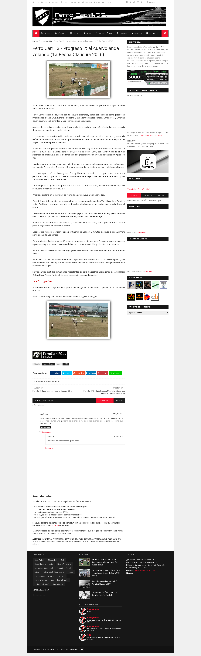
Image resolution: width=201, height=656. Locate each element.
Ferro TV (75, 33)
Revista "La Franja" (42, 587)
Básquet (60, 33)
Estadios (122, 33)
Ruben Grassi (58, 587)
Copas (100, 33)
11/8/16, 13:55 (117, 417)
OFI (109, 33)
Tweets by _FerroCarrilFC (138, 189)
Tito (89, 638)
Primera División (45, 41)
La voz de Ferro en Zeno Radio (150, 136)
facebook (117, 404)
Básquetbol (52, 563)
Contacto (107, 2)
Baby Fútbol (39, 563)
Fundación (54, 2)
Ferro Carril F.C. (103, 404)
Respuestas (47, 435)
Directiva (75, 2)
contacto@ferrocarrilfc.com (144, 574)
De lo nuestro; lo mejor (44, 567)
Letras (70, 575)
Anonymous (93, 612)
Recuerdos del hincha (59, 583)
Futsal (161, 195)
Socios (97, 2)
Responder (45, 430)
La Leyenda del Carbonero (53, 575)
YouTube (148, 272)
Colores (136, 33)
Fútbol (45, 33)
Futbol (134, 195)
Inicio (36, 2)
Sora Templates (72, 652)
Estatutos (65, 2)
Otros (87, 33)
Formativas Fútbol (64, 571)
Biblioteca (87, 2)
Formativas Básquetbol (44, 571)
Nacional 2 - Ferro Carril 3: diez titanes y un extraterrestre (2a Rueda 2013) (105, 565)
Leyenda (151, 33)
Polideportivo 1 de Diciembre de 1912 (50, 579)
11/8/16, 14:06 (117, 440)
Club (44, 2)
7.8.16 (66, 367)
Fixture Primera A (64, 567)
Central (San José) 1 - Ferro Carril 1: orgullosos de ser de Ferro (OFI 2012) (106, 576)
